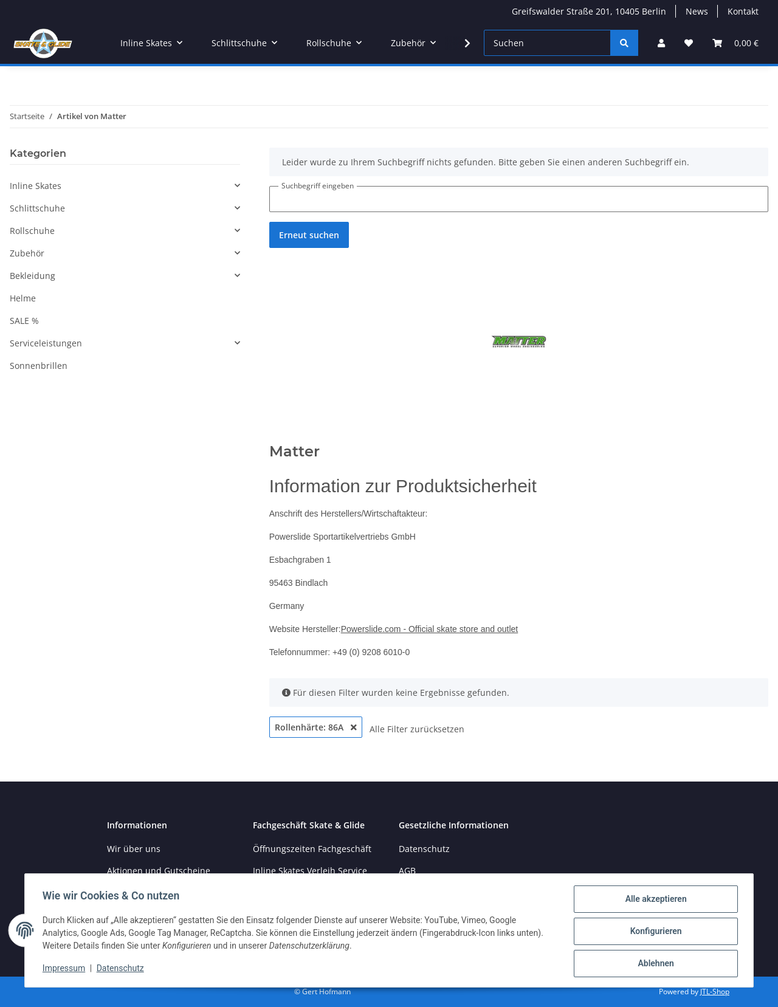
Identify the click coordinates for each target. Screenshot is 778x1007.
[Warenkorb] (735, 43)
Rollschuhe (32, 230)
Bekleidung (32, 275)
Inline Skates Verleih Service (310, 870)
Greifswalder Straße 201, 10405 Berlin (589, 11)
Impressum (65, 969)
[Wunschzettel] (689, 43)
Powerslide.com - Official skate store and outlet (429, 629)
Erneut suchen (309, 235)
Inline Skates (35, 185)
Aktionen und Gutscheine (158, 870)
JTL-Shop (714, 991)
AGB (407, 870)
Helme (23, 298)
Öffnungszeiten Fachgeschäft (312, 848)
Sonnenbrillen (38, 365)
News (697, 11)
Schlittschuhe (37, 208)
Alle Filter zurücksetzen (417, 729)
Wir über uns (133, 848)
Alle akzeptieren (653, 901)
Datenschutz (122, 969)
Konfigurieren (654, 932)
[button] (661, 43)
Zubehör (27, 253)
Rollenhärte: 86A (316, 727)
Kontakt (743, 11)
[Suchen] (547, 43)
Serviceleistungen (46, 343)
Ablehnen (654, 964)
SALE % (24, 320)
